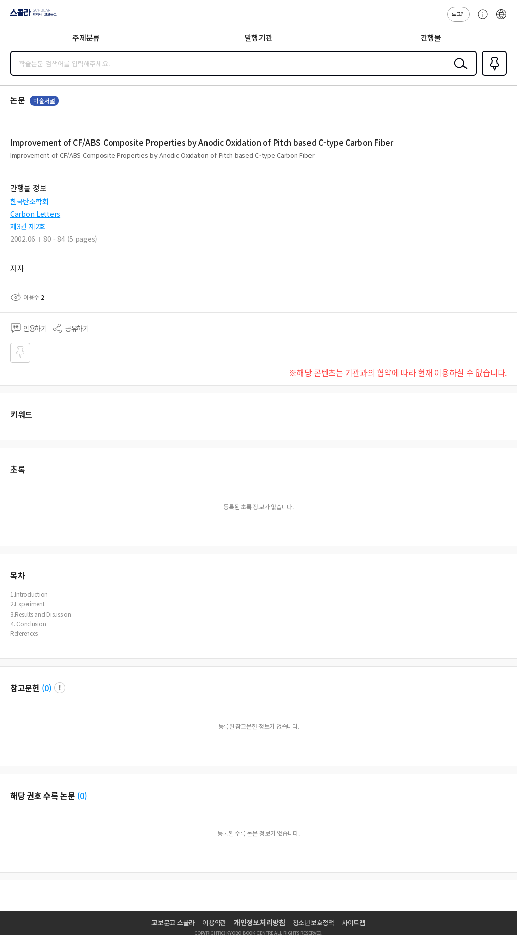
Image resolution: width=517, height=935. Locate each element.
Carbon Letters (35, 214)
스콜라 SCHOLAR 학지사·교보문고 (30, 15)
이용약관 (214, 922)
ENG (501, 19)
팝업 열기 (59, 687)
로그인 (458, 13)
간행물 (431, 37)
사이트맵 (354, 922)
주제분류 (86, 37)
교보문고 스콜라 (173, 922)
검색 (458, 71)
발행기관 (259, 37)
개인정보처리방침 (259, 922)
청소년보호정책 (313, 922)
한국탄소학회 (29, 201)
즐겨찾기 (492, 75)
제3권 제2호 (27, 226)
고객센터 (480, 19)
